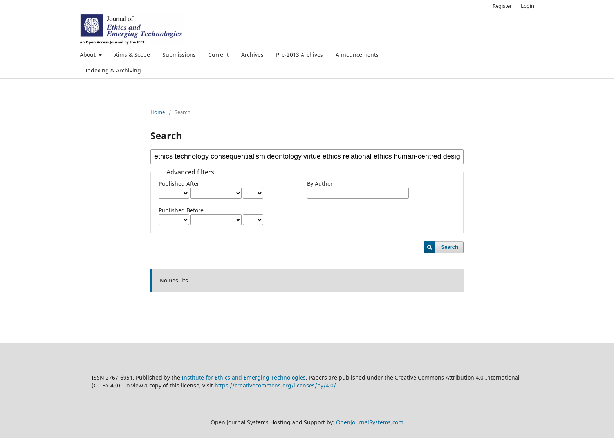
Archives (252, 54)
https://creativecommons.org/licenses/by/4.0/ (275, 385)
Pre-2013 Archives (299, 54)
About (88, 54)
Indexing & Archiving (113, 70)
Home (157, 112)
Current (218, 54)
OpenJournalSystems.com (369, 422)
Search (449, 247)
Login (527, 5)
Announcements (357, 54)
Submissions (179, 54)
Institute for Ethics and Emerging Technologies (244, 377)
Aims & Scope (132, 54)
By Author (320, 183)
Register (502, 5)
